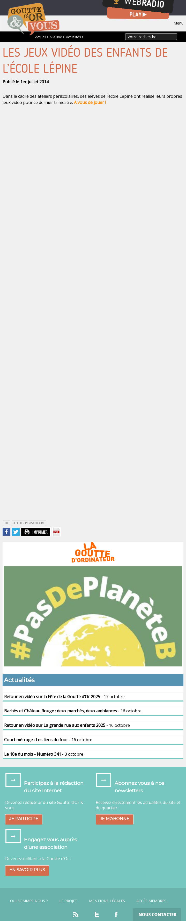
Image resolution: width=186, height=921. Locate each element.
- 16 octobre (73, 711)
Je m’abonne (114, 818)
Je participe (23, 818)
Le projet (68, 901)
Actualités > (75, 37)
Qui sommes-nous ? (29, 901)
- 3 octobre (43, 754)
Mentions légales (107, 901)
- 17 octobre (64, 696)
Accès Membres (151, 901)
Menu (178, 23)
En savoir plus (27, 869)
